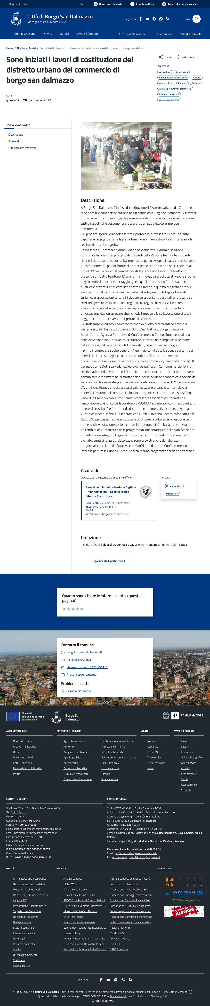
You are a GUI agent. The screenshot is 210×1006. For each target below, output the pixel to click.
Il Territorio (187, 752)
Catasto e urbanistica (75, 768)
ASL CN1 (115, 944)
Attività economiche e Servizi (189, 773)
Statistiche (19, 960)
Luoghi (185, 746)
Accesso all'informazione (132, 34)
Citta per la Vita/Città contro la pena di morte (89, 944)
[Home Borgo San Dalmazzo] (51, 19)
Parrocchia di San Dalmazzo (79, 922)
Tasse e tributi (155, 757)
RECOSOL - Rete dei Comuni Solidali (84, 900)
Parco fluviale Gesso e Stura (79, 895)
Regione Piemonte (120, 928)
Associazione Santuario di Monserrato (131, 917)
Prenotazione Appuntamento (29, 906)
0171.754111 (18, 812)
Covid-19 (152, 752)
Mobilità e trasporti (112, 752)
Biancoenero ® (118, 996)
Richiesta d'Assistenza (25, 917)
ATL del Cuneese (72, 879)
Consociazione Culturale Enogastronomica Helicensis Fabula (143, 906)
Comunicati (153, 746)
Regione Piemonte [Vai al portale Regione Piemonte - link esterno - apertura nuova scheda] (18, 4)
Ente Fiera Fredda (73, 917)
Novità (21, 48)
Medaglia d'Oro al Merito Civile (46, 22)
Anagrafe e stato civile (76, 752)
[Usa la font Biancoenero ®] (108, 4)
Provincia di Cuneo (120, 938)
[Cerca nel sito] (196, 19)
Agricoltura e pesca (74, 741)
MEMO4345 (117, 933)
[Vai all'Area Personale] (179, 4)
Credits (17, 949)
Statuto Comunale (23, 928)
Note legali (19, 938)
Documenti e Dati (23, 757)
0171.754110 (19, 816)
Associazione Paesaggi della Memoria (131, 895)
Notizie (151, 741)
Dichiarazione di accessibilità (29, 884)
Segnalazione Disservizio (27, 911)
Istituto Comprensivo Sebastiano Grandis (133, 922)
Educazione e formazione (77, 779)
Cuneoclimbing (71, 933)
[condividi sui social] (166, 57)
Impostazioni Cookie (24, 944)
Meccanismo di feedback (27, 889)
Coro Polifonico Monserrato (125, 884)
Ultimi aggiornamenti (25, 955)
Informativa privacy (24, 933)
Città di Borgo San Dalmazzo (60, 16)
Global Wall (69, 884)
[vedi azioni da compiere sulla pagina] (185, 57)
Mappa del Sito (21, 966)
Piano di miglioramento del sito (30, 895)
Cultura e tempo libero (75, 774)
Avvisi (32, 48)
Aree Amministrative (24, 746)
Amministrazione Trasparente (29, 879)
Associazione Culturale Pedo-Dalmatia (85, 949)
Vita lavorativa (109, 779)
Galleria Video (188, 763)
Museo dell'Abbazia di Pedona (80, 911)
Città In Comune (178, 992)
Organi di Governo (23, 741)
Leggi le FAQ (20, 900)
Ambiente (69, 746)
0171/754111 (108, 507)
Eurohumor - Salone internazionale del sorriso (89, 928)
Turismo (105, 774)
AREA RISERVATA (103, 1001)
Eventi (184, 741)
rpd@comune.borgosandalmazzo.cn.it (136, 853)
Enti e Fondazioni (23, 763)
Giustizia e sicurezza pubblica (117, 741)
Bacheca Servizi (22, 922)
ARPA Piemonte (119, 949)
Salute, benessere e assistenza (118, 757)
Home (9, 48)
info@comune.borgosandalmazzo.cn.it (107, 514)
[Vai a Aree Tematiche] (142, 4)
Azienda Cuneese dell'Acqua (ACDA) (130, 879)
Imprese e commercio (113, 746)
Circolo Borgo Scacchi (75, 889)
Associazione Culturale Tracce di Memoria (133, 900)
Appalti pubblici (71, 757)
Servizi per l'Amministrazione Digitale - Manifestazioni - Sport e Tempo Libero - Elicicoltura (111, 491)
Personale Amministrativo (27, 768)
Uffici (16, 752)
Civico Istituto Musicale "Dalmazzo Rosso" (87, 906)
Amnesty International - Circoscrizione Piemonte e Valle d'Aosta (99, 938)
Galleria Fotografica (192, 757)
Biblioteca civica (156, 763)
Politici (16, 774)
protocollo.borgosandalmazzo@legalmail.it (37, 829)
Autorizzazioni (71, 763)
